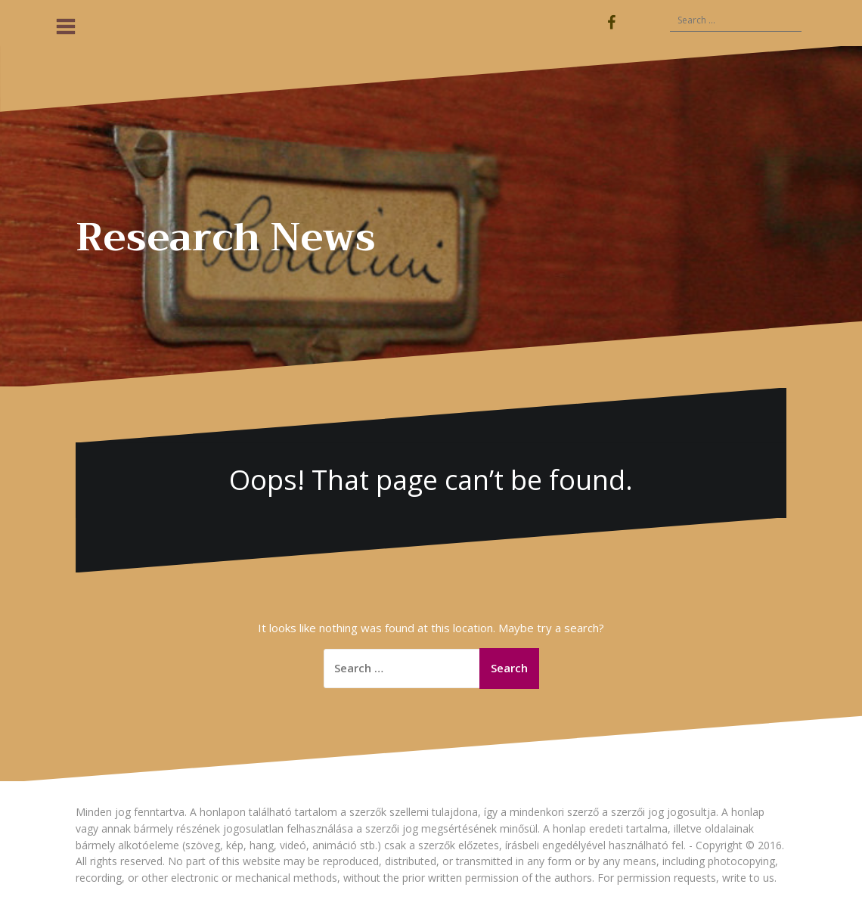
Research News (226, 237)
